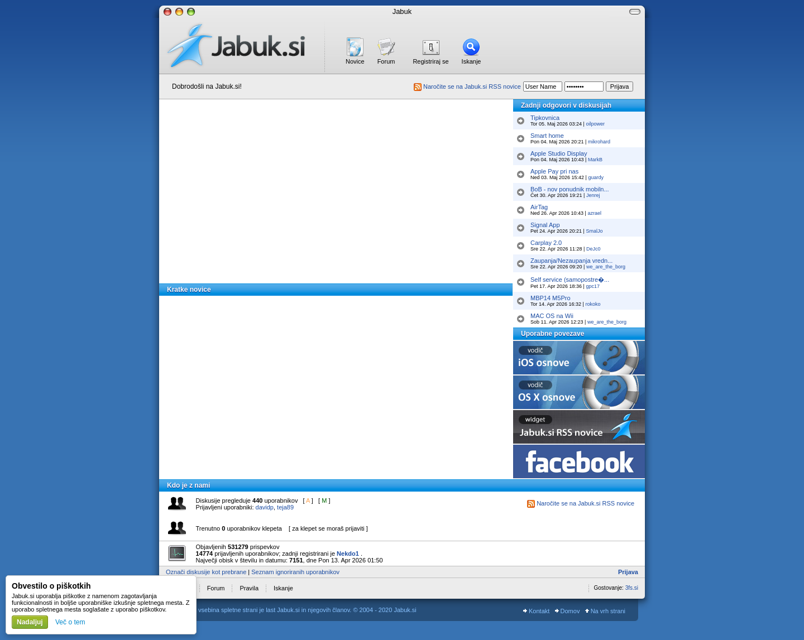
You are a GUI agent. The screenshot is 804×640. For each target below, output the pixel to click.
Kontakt (536, 611)
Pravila (249, 588)
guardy (596, 177)
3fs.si (631, 588)
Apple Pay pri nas (554, 171)
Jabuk (402, 11)
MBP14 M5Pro (550, 298)
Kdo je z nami (188, 485)
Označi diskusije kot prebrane (206, 572)
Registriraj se (430, 61)
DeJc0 (593, 249)
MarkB (595, 159)
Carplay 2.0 (546, 242)
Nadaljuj (30, 622)
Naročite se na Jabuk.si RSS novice (467, 86)
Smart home (547, 135)
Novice (355, 61)
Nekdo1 (348, 553)
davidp (265, 507)
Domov (567, 611)
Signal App (545, 225)
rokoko (592, 304)
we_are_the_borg (605, 267)
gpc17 (593, 286)
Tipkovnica (544, 117)
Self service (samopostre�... (569, 279)
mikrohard (599, 142)
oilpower (595, 124)
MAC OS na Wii (551, 315)
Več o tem (70, 622)
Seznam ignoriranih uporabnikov (295, 572)
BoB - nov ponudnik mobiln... (569, 189)
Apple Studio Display (558, 153)
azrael (594, 213)
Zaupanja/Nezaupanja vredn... (571, 260)
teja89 (285, 507)
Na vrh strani (605, 611)
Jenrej (593, 195)
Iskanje (471, 61)
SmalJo (594, 231)
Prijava (628, 572)
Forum (386, 61)
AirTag (539, 207)
